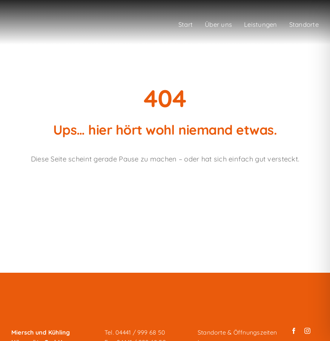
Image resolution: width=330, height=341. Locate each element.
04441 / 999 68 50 (140, 332)
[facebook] (294, 331)
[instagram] (307, 331)
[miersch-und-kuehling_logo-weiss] (45, 19)
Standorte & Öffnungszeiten (237, 332)
